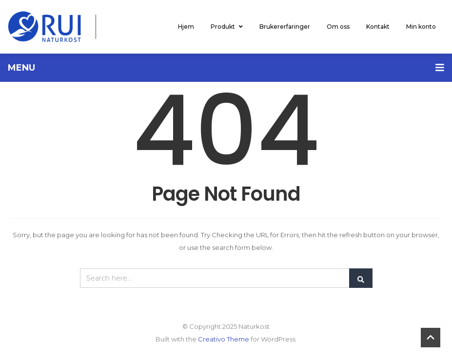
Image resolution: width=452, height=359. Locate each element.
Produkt (227, 26)
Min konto (421, 26)
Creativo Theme (223, 339)
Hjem (186, 26)
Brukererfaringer (284, 26)
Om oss (338, 26)
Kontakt (378, 26)
